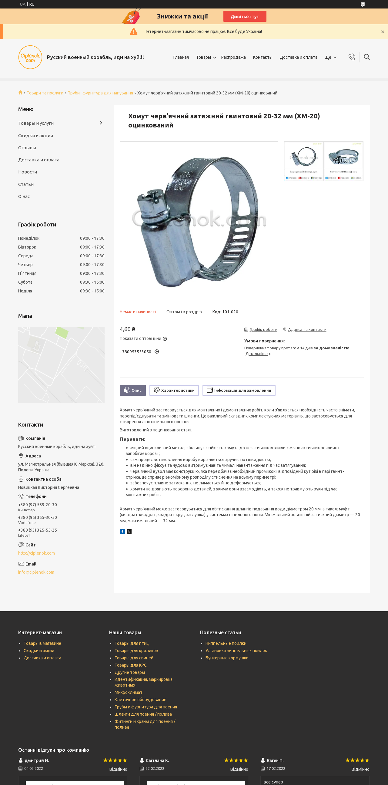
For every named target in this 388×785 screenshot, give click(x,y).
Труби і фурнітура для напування (100, 93)
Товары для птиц (132, 643)
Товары (203, 57)
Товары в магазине (42, 643)
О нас (24, 196)
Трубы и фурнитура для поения (146, 706)
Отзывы (27, 147)
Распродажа (233, 57)
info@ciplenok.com (36, 572)
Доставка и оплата (298, 57)
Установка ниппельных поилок (236, 650)
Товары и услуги (36, 123)
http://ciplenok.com (36, 553)
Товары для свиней (134, 657)
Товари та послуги (45, 93)
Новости (27, 171)
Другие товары (130, 672)
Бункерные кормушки (227, 657)
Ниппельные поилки (226, 643)
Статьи (26, 184)
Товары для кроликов (136, 650)
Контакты (263, 57)
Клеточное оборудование (140, 699)
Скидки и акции (35, 135)
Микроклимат (128, 692)
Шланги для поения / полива (143, 714)
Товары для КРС (131, 665)
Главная (181, 57)
